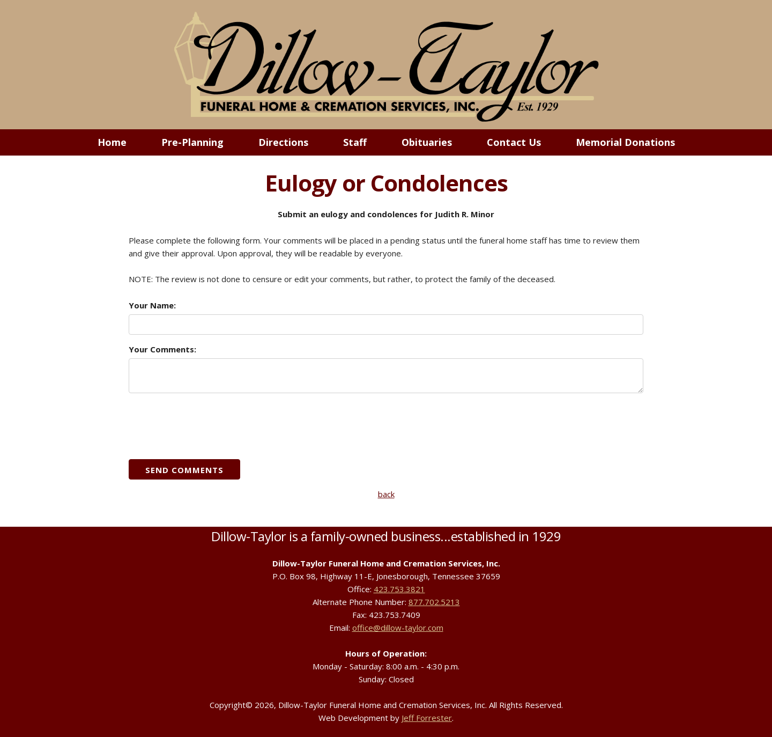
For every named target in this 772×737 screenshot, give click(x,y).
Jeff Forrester (427, 717)
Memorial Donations (625, 142)
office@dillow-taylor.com (397, 627)
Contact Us (514, 142)
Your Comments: (162, 349)
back (386, 494)
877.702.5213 (434, 601)
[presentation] (210, 425)
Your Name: (152, 305)
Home (112, 142)
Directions (283, 142)
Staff (355, 142)
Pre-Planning (192, 142)
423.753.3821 (399, 589)
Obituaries (427, 142)
